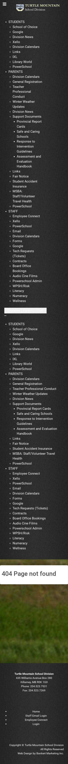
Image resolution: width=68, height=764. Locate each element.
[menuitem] (16, 22)
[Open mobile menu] (25, 310)
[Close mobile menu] (5, 315)
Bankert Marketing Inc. (50, 753)
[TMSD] (40, 7)
